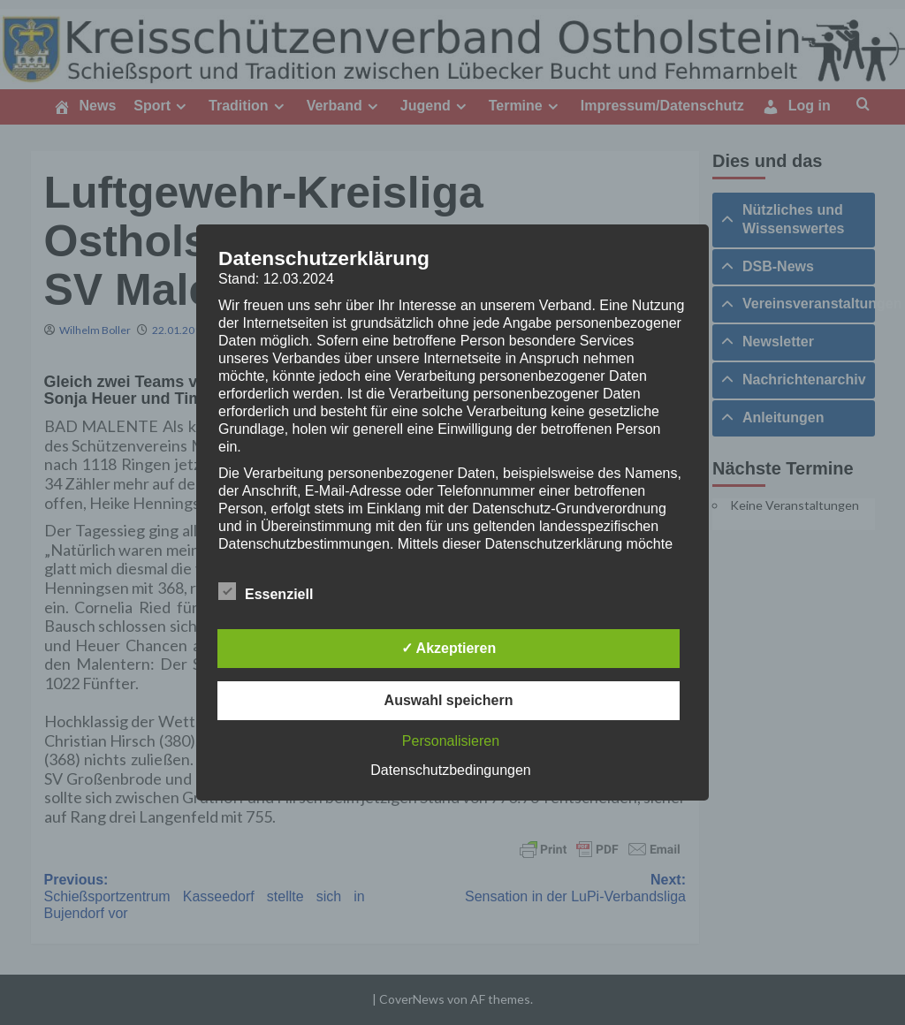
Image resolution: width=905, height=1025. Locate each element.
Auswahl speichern (448, 700)
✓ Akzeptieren (449, 648)
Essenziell (265, 591)
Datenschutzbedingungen (450, 770)
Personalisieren (450, 740)
